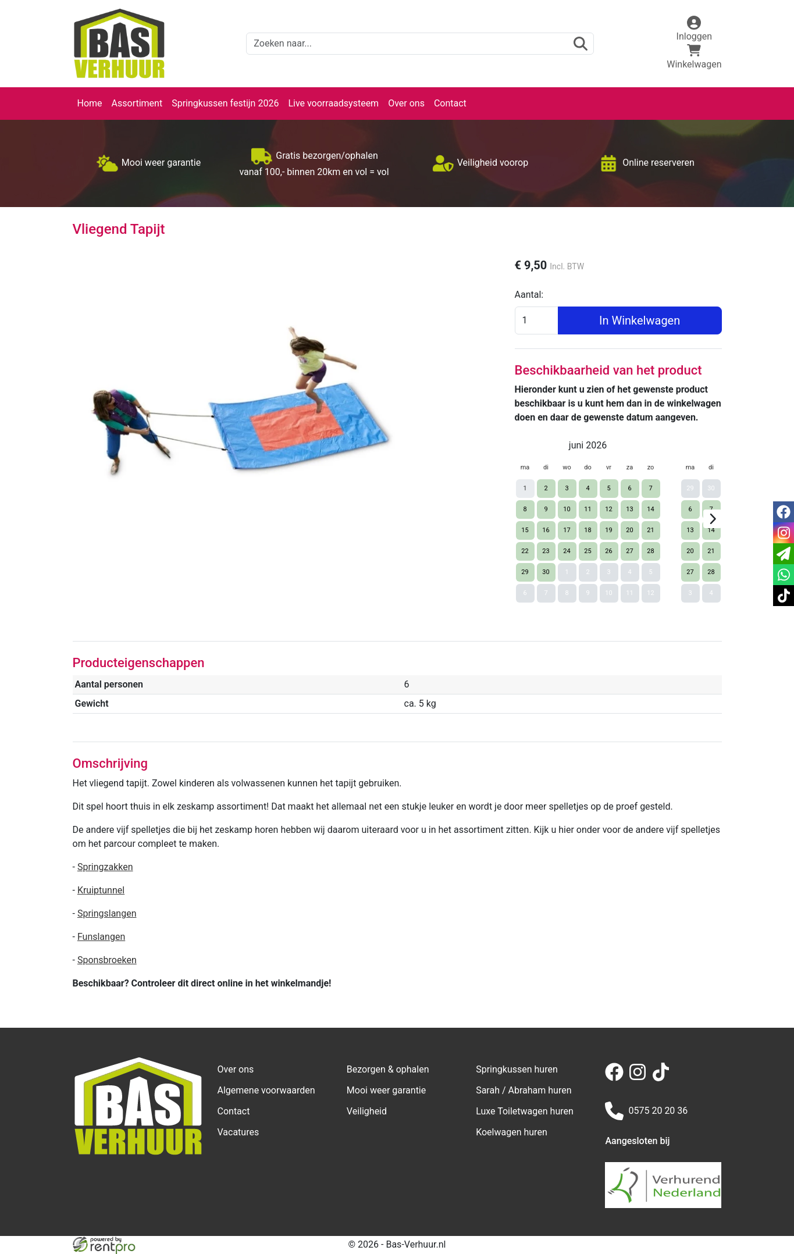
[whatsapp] (783, 574)
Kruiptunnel (100, 890)
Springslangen (107, 913)
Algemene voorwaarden (266, 1090)
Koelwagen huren (511, 1132)
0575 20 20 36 (646, 1111)
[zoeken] (580, 44)
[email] (783, 553)
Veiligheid (367, 1111)
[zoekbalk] (420, 44)
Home (89, 103)
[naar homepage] (119, 44)
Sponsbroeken (107, 960)
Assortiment (137, 103)
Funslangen (101, 936)
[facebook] (616, 1078)
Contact (450, 103)
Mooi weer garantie (386, 1090)
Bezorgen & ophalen (388, 1069)
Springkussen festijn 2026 (225, 103)
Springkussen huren (517, 1069)
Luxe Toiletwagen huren (525, 1111)
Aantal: (529, 294)
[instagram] (639, 1078)
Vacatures (238, 1132)
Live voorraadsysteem (333, 103)
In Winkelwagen (639, 320)
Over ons (406, 103)
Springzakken (105, 866)
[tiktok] (663, 1078)
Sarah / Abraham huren (523, 1090)
